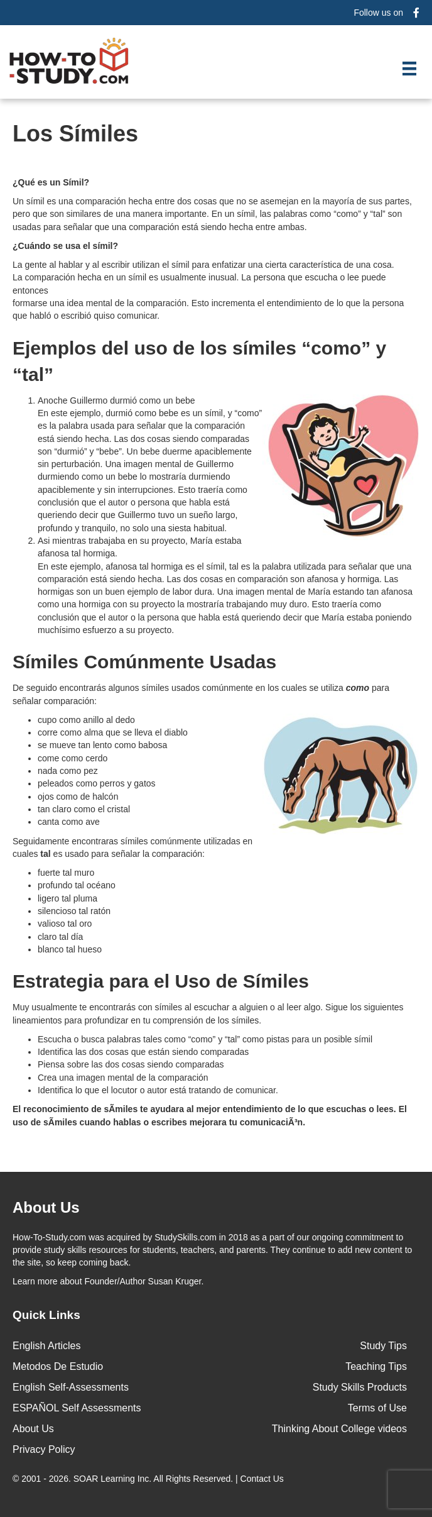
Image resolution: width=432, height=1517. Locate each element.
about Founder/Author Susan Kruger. (108, 1281)
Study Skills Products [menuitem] (360, 1387)
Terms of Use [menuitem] (377, 1408)
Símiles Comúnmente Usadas (144, 661)
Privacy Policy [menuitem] (44, 1449)
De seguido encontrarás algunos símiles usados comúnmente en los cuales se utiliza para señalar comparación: (201, 694)
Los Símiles (75, 133)
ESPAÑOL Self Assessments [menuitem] (77, 1408)
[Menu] (409, 68)
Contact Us (263, 1479)
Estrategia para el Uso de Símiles (161, 981)
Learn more (35, 1281)
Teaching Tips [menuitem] (376, 1366)
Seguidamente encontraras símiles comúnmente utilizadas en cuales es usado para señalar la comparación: (132, 847)
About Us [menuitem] (33, 1428)
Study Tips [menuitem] (383, 1345)
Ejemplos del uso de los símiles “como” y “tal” (199, 361)
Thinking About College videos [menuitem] (339, 1428)
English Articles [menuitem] (47, 1345)
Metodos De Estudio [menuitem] (58, 1366)
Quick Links (46, 1314)
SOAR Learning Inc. (112, 1479)
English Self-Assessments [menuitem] (71, 1387)
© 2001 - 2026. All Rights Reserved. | (149, 1479)
